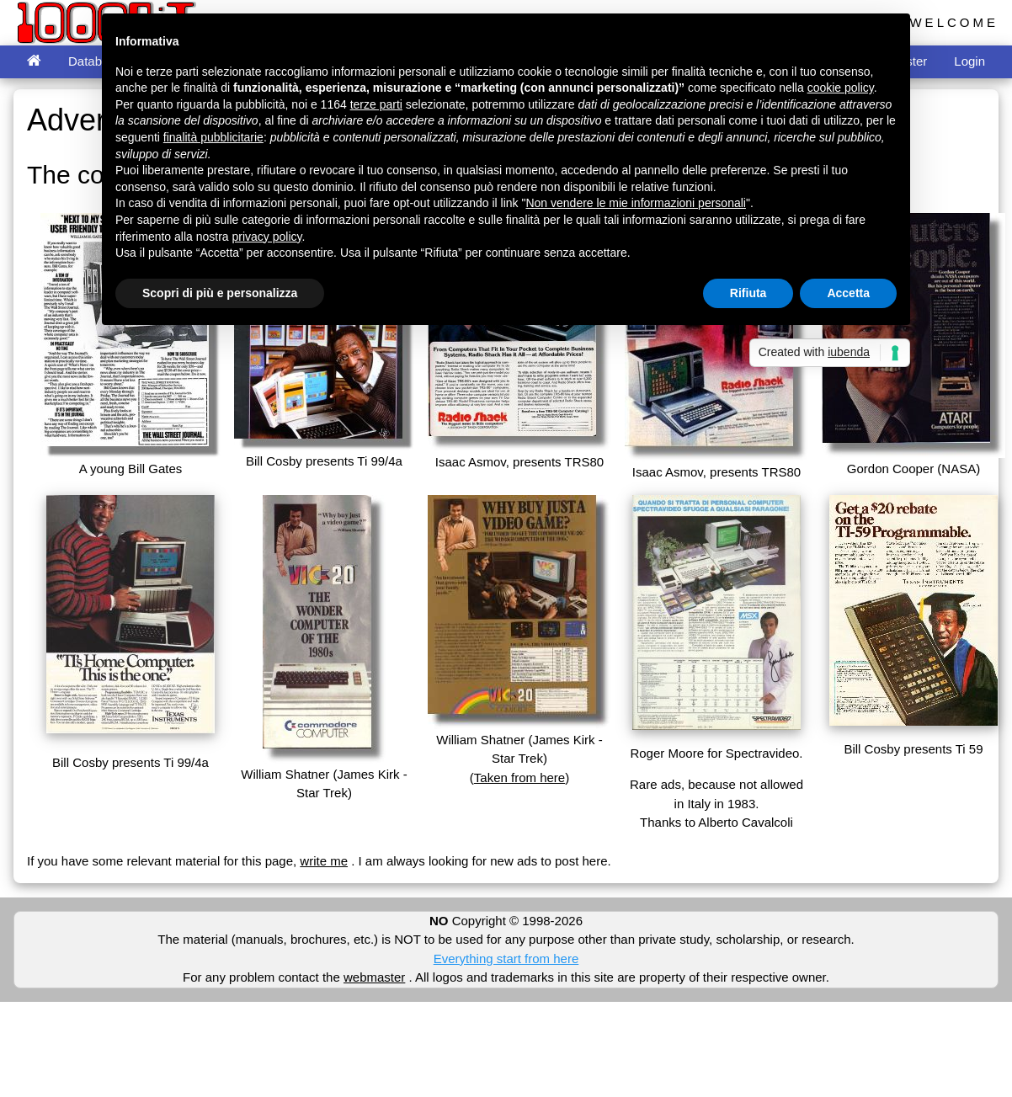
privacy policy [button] (267, 236)
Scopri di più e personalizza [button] (219, 293)
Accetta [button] (848, 293)
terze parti (376, 104)
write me (324, 861)
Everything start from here (506, 958)
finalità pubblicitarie (213, 137)
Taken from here (519, 777)
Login (969, 61)
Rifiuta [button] (748, 293)
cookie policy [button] (840, 87)
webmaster (374, 977)
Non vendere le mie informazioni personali (635, 203)
